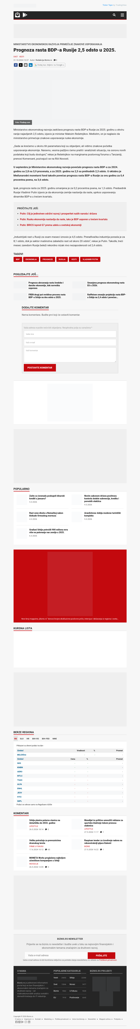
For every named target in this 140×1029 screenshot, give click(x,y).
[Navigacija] (122, 15)
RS (15, 739)
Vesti (21, 57)
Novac (72, 984)
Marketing (48, 1019)
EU (55, 997)
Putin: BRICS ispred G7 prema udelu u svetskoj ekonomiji (51, 225)
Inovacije (33, 864)
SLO (22, 739)
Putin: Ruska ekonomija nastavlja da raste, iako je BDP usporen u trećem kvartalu (64, 219)
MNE (55, 739)
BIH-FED (45, 739)
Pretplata (117, 1019)
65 (47, 849)
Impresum (28, 1019)
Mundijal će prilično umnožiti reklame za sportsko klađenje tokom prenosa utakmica (103, 823)
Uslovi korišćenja (78, 1019)
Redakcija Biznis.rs (44, 60)
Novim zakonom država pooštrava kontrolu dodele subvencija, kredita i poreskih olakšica (101, 498)
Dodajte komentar (35, 307)
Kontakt (38, 1019)
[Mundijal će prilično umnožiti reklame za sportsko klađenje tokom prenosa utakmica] (77, 824)
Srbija (72, 978)
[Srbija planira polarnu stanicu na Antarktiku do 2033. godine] (22, 824)
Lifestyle (33, 826)
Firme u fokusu (36, 846)
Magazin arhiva (104, 1019)
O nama (18, 1019)
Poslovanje (74, 997)
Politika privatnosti (62, 1019)
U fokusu (73, 991)
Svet (16, 57)
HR (28, 739)
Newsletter (92, 1019)
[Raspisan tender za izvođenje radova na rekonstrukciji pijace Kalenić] (77, 844)
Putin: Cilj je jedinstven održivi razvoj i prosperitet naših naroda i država (58, 213)
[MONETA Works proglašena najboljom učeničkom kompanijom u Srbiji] (22, 862)
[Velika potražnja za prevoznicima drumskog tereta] (22, 844)
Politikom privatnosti (108, 960)
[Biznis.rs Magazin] (70, 584)
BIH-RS (35, 739)
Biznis (87, 846)
